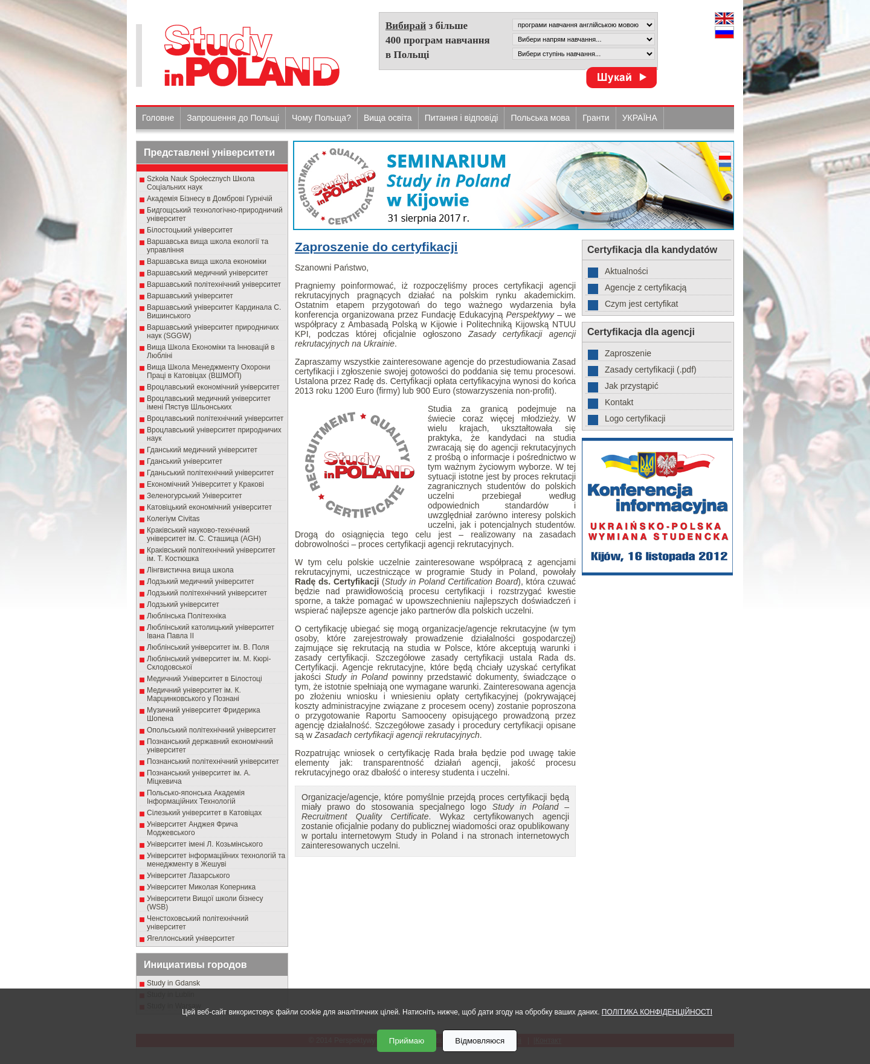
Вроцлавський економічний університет (213, 387)
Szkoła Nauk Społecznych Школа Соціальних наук (201, 183)
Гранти (595, 118)
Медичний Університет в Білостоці (204, 679)
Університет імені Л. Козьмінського (205, 844)
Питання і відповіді (461, 118)
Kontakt (619, 402)
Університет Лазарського (188, 875)
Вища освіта (388, 118)
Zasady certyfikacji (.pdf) (651, 369)
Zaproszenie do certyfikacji (376, 247)
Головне (158, 118)
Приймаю (406, 1040)
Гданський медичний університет (202, 450)
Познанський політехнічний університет (213, 761)
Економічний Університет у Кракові (205, 484)
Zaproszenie (628, 353)
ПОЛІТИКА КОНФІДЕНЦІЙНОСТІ (657, 1012)
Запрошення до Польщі (233, 118)
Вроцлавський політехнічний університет (215, 418)
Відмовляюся (479, 1040)
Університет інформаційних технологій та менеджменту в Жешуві (216, 859)
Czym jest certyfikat (641, 304)
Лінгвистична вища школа (190, 570)
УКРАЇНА (639, 118)
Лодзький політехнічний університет (207, 593)
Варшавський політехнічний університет (214, 284)
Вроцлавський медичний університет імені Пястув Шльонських (209, 402)
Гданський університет (184, 461)
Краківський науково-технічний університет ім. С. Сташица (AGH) (204, 534)
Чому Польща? (321, 118)
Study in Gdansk (173, 983)
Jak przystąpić (632, 386)
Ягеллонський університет (190, 938)
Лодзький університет (183, 604)
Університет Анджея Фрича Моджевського (192, 828)
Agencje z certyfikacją (645, 287)
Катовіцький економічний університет (209, 507)
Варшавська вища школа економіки (206, 261)
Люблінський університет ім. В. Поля (208, 647)
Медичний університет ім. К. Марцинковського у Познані (194, 694)
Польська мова (540, 118)
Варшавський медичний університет (207, 273)
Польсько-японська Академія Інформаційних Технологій (196, 797)
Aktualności (626, 271)
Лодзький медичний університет (200, 581)
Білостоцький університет (190, 230)
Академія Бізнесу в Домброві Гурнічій (209, 198)
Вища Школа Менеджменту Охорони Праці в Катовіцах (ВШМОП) (208, 371)
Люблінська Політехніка (186, 616)
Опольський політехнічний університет (211, 730)
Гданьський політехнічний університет (210, 473)
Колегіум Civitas (173, 518)
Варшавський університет (190, 296)
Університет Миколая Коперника (201, 887)
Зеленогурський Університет (194, 496)
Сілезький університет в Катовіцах (204, 813)
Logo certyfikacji (635, 418)
